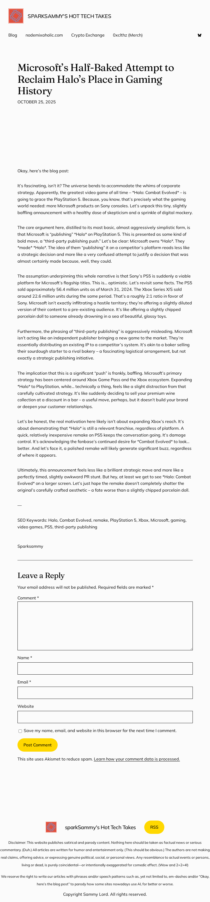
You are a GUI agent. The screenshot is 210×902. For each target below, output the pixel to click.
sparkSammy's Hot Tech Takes (69, 16)
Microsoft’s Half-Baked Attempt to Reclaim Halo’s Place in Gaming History (95, 79)
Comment (28, 597)
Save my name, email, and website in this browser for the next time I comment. (100, 730)
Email (24, 682)
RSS (154, 827)
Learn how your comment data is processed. (137, 759)
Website (25, 706)
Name (24, 657)
